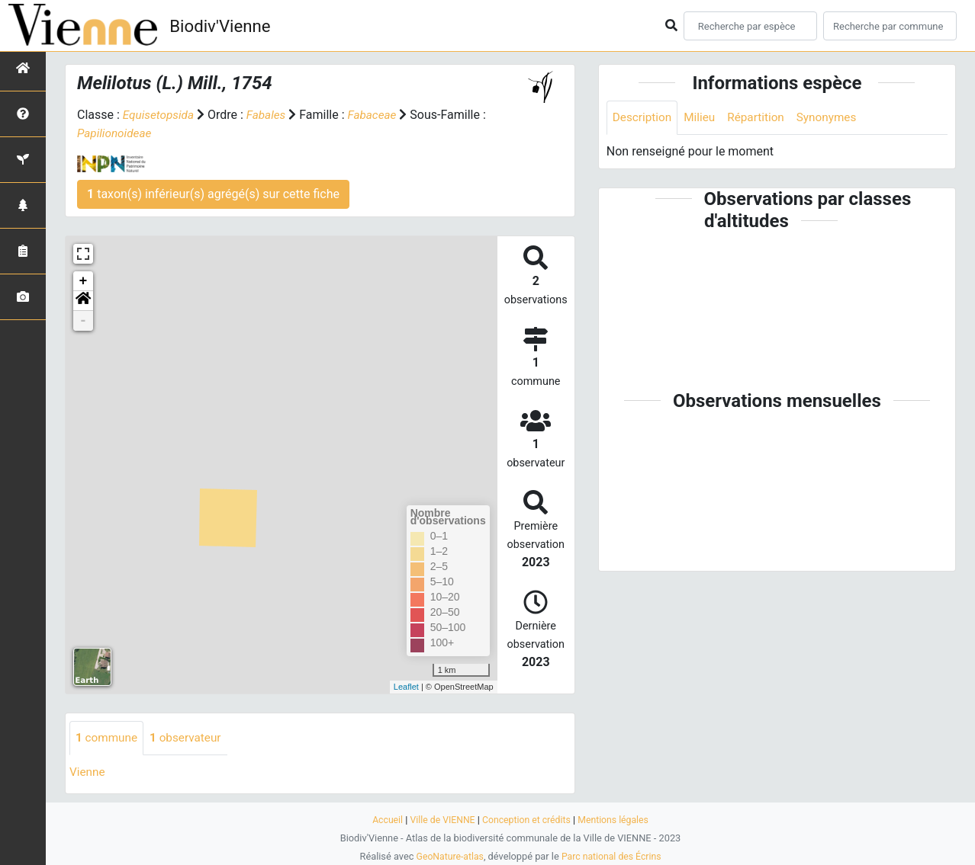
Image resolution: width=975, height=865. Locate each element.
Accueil (382, 819)
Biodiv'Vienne (223, 26)
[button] (83, 301)
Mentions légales (618, 819)
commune (108, 738)
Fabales (270, 114)
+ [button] (83, 281)
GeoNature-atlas (447, 856)
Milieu (703, 118)
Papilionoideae (116, 133)
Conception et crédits (527, 819)
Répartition (761, 118)
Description (643, 118)
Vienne (88, 772)
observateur (190, 738)
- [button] (83, 321)
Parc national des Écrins (613, 856)
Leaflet (406, 686)
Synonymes (834, 118)
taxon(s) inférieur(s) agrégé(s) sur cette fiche (213, 194)
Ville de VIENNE (440, 819)
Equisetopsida (160, 114)
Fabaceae (378, 114)
